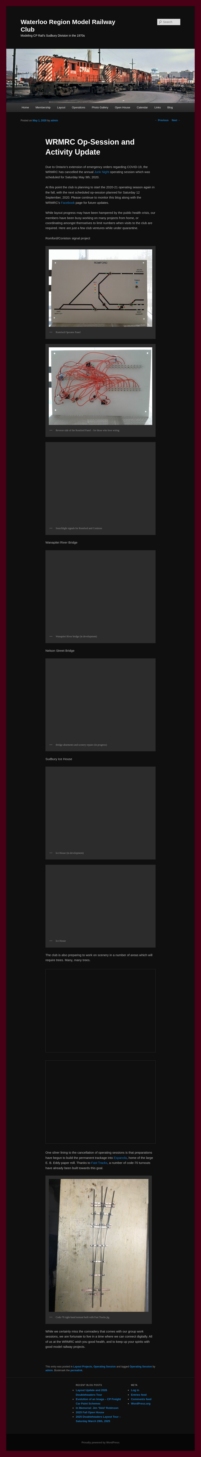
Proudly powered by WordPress (100, 1442)
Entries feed (139, 1394)
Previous (162, 120)
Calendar (142, 107)
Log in (135, 1390)
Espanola (120, 1157)
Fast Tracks (99, 1163)
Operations (78, 107)
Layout (61, 107)
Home (25, 107)
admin (54, 120)
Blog (170, 107)
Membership (43, 107)
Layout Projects (82, 1366)
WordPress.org (141, 1403)
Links (157, 107)
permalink (76, 1370)
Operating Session (105, 1366)
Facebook (68, 202)
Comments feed (141, 1399)
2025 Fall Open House (90, 1412)
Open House (122, 107)
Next (176, 120)
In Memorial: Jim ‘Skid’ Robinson (97, 1408)
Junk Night (101, 172)
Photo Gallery (100, 107)
